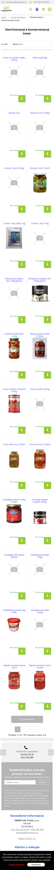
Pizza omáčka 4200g (39, 389)
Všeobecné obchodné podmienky (27, 852)
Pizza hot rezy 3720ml (40, 444)
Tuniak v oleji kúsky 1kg (14, 223)
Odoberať (42, 782)
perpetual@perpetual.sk (27, 832)
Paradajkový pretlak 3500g (40, 611)
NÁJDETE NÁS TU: (27, 838)
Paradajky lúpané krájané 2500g (40, 500)
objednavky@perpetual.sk (16, 2)
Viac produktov (27, 719)
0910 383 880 (37, 829)
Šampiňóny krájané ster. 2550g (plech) (40, 280)
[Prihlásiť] (37, 9)
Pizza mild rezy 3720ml (14, 444)
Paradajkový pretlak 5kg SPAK (14, 611)
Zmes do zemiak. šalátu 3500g (14, 59)
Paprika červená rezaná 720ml (14, 666)
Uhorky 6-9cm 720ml (40, 168)
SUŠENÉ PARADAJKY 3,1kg (14, 335)
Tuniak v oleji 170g (40, 223)
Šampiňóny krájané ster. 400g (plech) (14, 280)
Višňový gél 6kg (40, 58)
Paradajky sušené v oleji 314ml (14, 500)
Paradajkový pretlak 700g (40, 556)
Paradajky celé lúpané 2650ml (14, 556)
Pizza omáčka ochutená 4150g (14, 390)
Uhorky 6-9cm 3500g (40, 113)
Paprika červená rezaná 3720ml (40, 666)
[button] (30, 9)
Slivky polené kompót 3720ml (40, 335)
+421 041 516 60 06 (41, 2)
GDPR (27, 855)
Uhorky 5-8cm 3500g (14, 168)
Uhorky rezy (14, 113)
